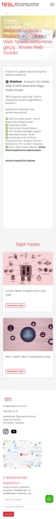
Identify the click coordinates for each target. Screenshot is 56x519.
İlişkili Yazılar (28, 244)
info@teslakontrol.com (15, 406)
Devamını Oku (15, 305)
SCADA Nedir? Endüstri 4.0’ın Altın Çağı (25, 292)
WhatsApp (49, 499)
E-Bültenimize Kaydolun (15, 480)
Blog (21, 24)
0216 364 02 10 (10, 411)
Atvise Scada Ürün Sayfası (20, 160)
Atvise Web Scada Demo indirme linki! (25, 149)
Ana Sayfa (10, 24)
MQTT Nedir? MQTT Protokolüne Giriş (27, 356)
